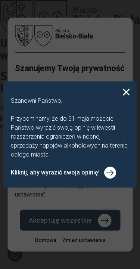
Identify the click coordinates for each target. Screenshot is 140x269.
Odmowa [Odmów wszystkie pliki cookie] (45, 240)
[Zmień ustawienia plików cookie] (84, 240)
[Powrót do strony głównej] (70, 35)
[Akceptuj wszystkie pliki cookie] (70, 220)
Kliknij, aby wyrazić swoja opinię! (55, 172)
